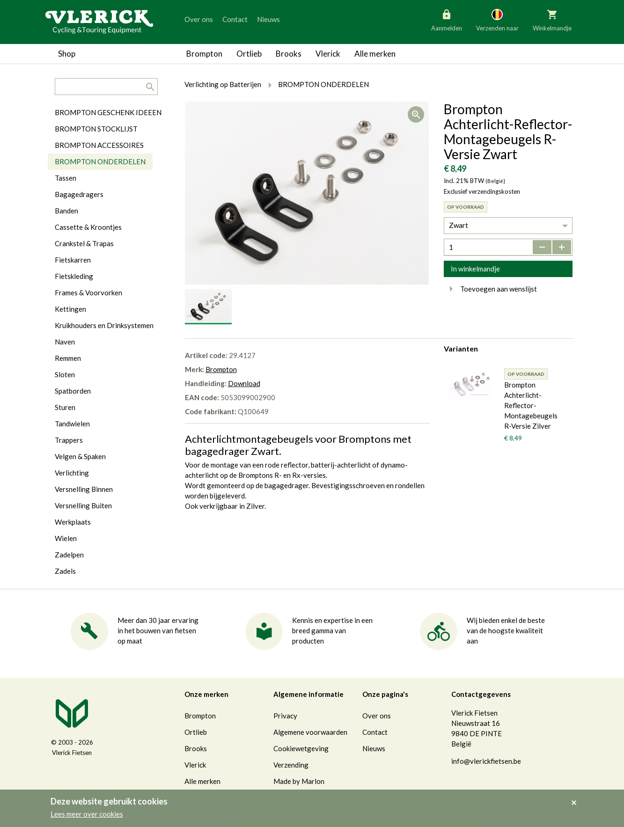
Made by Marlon (298, 781)
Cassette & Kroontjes (88, 227)
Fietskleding (74, 276)
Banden (66, 210)
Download (244, 383)
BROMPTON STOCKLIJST (96, 128)
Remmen (68, 358)
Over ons (198, 19)
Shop (66, 54)
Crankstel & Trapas (84, 243)
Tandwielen (72, 423)
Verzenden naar (497, 19)
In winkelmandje (475, 268)
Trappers (69, 440)
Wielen (66, 538)
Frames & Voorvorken (88, 292)
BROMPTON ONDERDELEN (100, 161)
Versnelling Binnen (84, 489)
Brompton (204, 54)
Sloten (65, 374)
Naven (65, 341)
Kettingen (70, 309)
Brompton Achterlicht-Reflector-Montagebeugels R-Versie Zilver (531, 405)
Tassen (65, 178)
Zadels (65, 571)
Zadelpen (69, 554)
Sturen (65, 407)
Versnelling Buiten (83, 505)
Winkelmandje (552, 19)
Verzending (290, 765)
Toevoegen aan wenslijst (490, 289)
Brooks (288, 54)
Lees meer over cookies (87, 814)
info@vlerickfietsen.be (486, 761)
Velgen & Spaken (80, 456)
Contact (235, 19)
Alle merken (375, 54)
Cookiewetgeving (301, 748)
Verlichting (72, 472)
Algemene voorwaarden (310, 732)
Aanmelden (446, 19)
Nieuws (268, 19)
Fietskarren (73, 260)
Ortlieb (249, 54)
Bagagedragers (79, 194)
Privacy (285, 715)
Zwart (458, 225)
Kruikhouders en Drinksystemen (104, 325)
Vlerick (328, 54)
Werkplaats (73, 522)
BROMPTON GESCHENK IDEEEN (108, 112)
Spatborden (73, 391)
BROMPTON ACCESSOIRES (99, 145)
